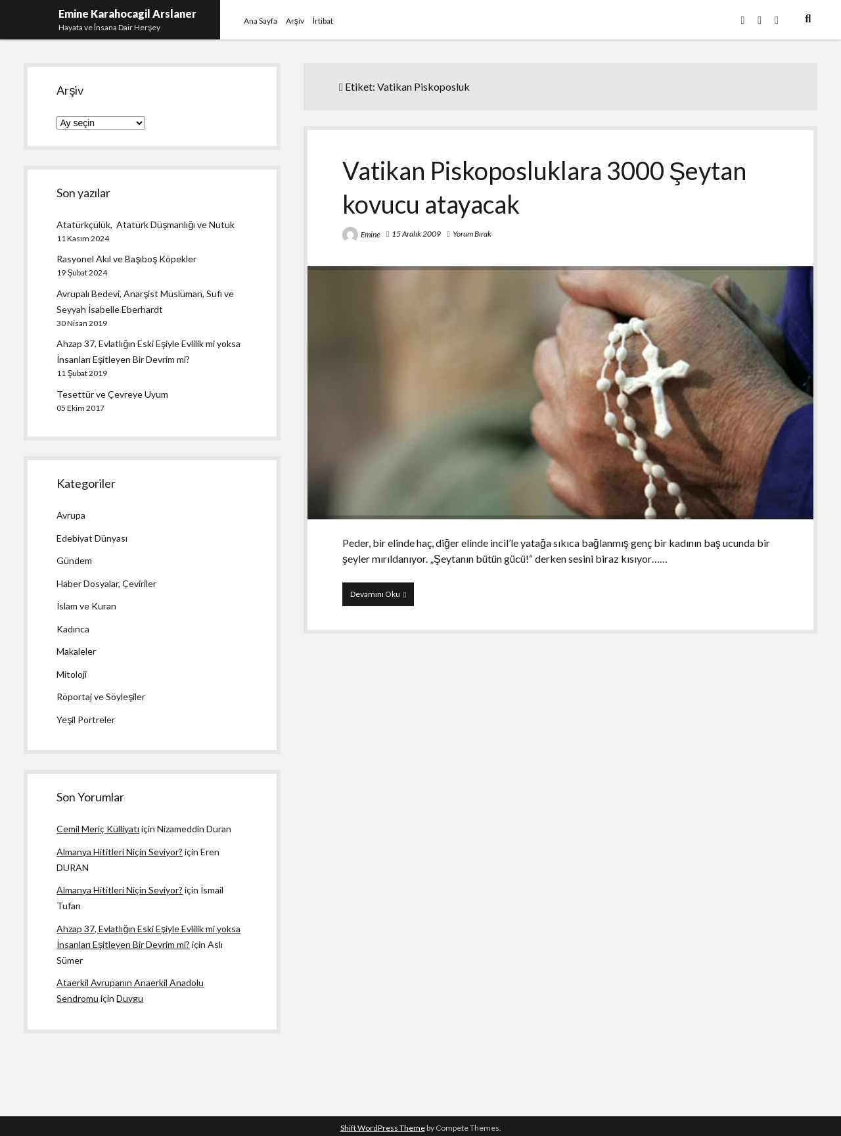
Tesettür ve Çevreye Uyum (112, 394)
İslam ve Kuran (86, 605)
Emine (370, 234)
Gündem (74, 560)
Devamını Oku (382, 597)
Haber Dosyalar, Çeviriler (106, 583)
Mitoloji (72, 674)
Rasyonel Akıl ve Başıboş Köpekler (126, 258)
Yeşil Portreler (86, 719)
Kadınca (73, 628)
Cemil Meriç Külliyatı (98, 828)
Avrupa (71, 515)
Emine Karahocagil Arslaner (127, 13)
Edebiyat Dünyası (92, 538)
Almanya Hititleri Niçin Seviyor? (120, 851)
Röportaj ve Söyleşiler (101, 696)
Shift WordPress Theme (382, 1128)
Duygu (129, 998)
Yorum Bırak (472, 234)
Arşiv (295, 21)
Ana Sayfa (260, 21)
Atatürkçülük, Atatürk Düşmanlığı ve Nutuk (146, 224)
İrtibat (323, 21)
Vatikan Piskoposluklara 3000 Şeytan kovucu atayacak (560, 392)
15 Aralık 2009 (416, 234)
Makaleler (76, 651)
